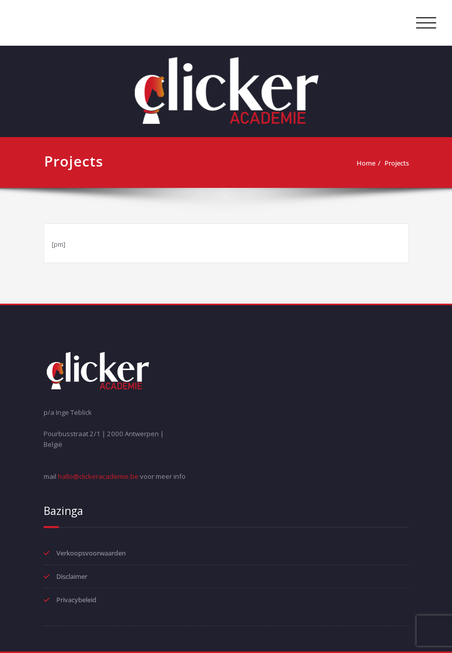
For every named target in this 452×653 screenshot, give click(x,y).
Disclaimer (71, 576)
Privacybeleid (76, 599)
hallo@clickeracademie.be (98, 476)
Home (366, 163)
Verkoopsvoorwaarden (91, 553)
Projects (397, 163)
